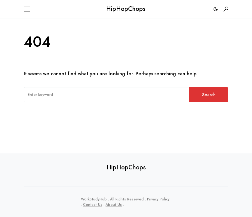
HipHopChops (126, 9)
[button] (27, 9)
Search (209, 95)
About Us (114, 204)
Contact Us (92, 204)
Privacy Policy (158, 199)
